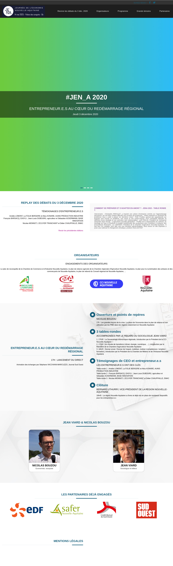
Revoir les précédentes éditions (70, 231)
